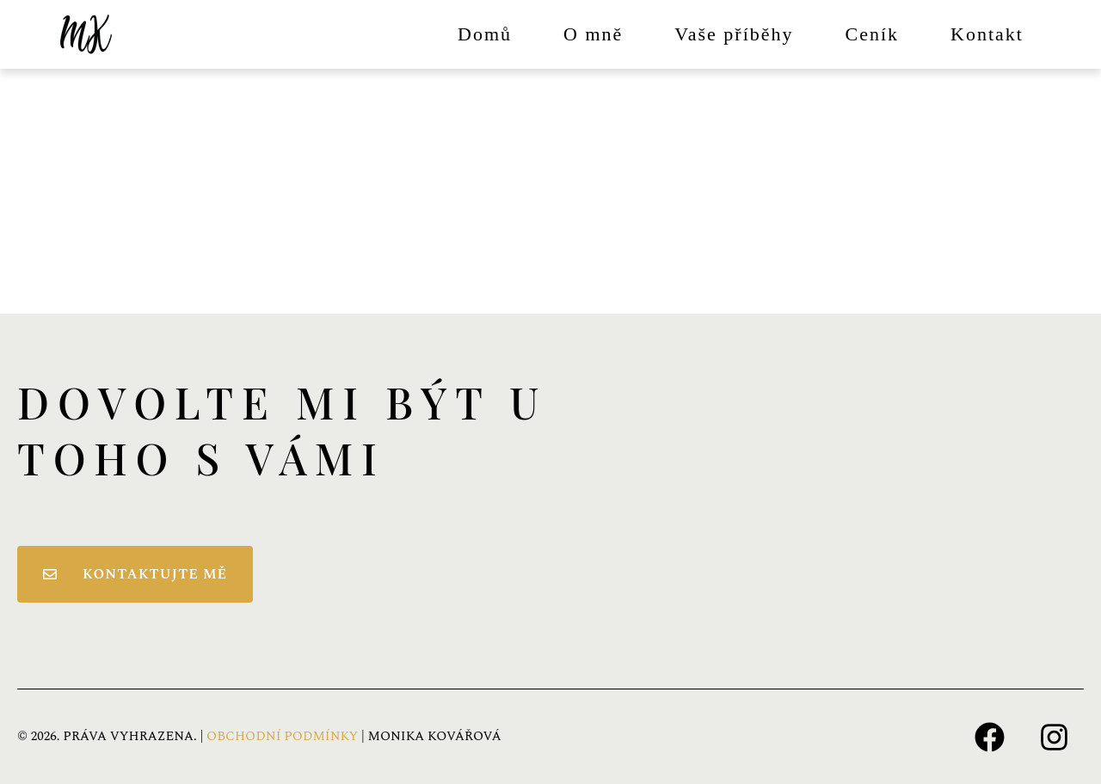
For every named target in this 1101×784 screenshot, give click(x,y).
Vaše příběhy (733, 34)
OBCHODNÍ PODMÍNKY (282, 736)
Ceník (873, 34)
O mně (593, 34)
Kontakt (987, 34)
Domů (485, 34)
